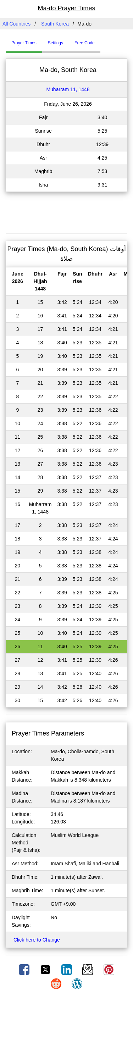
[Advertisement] (66, 215)
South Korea (55, 24)
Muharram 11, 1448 (67, 89)
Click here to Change (36, 940)
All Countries (16, 24)
